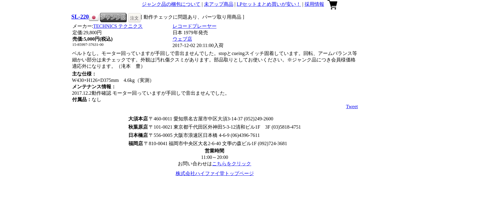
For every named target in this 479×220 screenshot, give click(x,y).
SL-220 (80, 16)
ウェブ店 (182, 39)
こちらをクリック (231, 163)
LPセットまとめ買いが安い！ (269, 4)
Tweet (352, 106)
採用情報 (314, 4)
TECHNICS (118, 26)
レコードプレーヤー (195, 26)
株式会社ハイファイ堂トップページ (215, 173)
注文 (134, 18)
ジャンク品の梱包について (171, 4)
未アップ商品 (218, 4)
